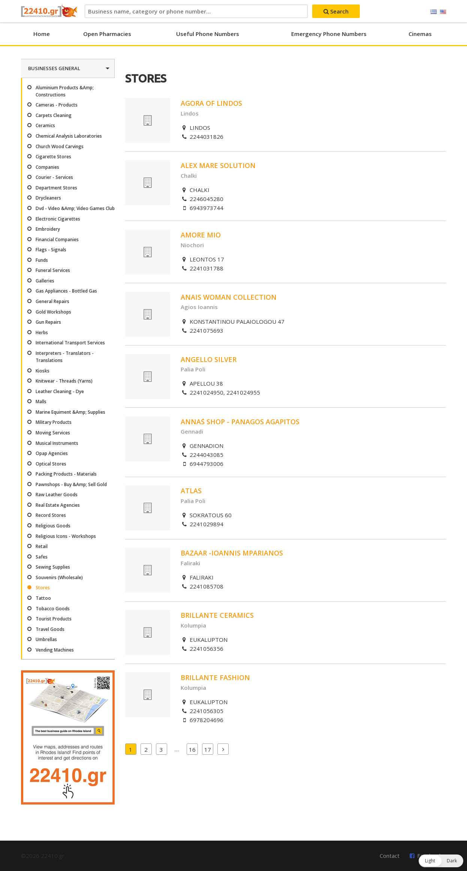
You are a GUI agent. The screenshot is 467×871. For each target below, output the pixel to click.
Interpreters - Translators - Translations (65, 356)
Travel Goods (50, 629)
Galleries (45, 281)
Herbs (42, 332)
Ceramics (45, 125)
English (443, 12)
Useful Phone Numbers (207, 34)
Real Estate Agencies (58, 505)
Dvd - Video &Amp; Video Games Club (75, 208)
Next (223, 749)
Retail (42, 546)
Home (41, 34)
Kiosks (42, 371)
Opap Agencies (52, 453)
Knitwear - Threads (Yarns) (64, 381)
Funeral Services (53, 270)
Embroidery (48, 229)
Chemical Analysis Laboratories (69, 136)
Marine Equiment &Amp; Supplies (70, 412)
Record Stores (51, 515)
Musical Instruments (57, 443)
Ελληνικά (434, 12)
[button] (441, 860)
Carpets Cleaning (54, 115)
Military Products (54, 422)
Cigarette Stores (53, 156)
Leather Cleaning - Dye (60, 391)
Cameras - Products (57, 105)
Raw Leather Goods (57, 494)
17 (207, 749)
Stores (43, 587)
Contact (390, 855)
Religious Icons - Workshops (66, 536)
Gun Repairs (48, 322)
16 (192, 749)
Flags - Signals (51, 249)
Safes (42, 557)
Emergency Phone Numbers (329, 34)
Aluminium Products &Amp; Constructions (65, 91)
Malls (41, 401)
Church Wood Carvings (60, 146)
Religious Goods (53, 526)
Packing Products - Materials (66, 474)
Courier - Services (54, 177)
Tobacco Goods (53, 608)
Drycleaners (48, 198)
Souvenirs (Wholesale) (59, 577)
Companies (47, 167)
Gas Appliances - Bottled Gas (66, 291)
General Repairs (52, 301)
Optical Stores (51, 464)
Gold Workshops (53, 312)
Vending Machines (55, 650)
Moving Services (53, 432)
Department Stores (56, 188)
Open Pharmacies (107, 34)
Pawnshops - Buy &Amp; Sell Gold (71, 484)
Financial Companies (57, 239)
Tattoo (43, 598)
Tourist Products (54, 619)
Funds (42, 260)
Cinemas (420, 34)
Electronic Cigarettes (58, 219)
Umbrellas (46, 639)
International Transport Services (70, 342)
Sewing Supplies (53, 567)
